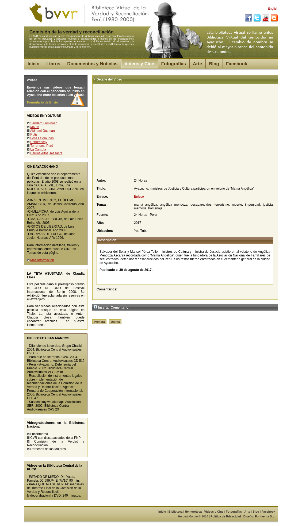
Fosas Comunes (41, 138)
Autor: (101, 180)
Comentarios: (107, 289)
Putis (33, 134)
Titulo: (101, 188)
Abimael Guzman (42, 131)
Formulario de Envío (42, 102)
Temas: (102, 204)
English (273, 8)
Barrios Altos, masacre (46, 153)
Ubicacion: (105, 231)
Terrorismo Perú (41, 146)
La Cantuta (38, 149)
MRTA (34, 127)
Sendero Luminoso (43, 123)
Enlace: (102, 196)
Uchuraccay (38, 142)
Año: (100, 223)
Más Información (42, 260)
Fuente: (102, 215)
